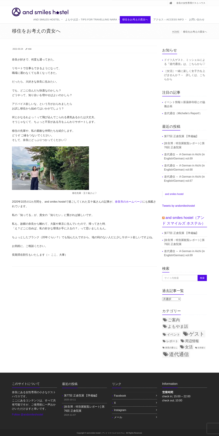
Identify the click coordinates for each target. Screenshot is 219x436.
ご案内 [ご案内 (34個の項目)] (174, 320)
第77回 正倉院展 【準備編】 (181, 136)
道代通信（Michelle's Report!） (183, 113)
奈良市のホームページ (128, 201)
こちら (193, 64)
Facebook (120, 395)
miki (29, 49)
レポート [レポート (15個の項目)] (172, 341)
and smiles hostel (46, 19)
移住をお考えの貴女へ (135, 19)
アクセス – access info (168, 19)
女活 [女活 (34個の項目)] (189, 347)
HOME (175, 31)
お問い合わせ (196, 19)
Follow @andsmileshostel (27, 414)
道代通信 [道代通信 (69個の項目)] (179, 354)
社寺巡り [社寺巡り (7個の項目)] (201, 348)
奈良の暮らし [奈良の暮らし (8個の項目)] (171, 347)
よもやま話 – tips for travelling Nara (91, 19)
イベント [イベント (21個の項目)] (173, 334)
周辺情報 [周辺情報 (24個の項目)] (192, 341)
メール (118, 417)
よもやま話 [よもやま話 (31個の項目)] (178, 326)
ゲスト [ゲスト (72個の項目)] (196, 334)
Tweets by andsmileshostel (178, 205)
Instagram (120, 410)
